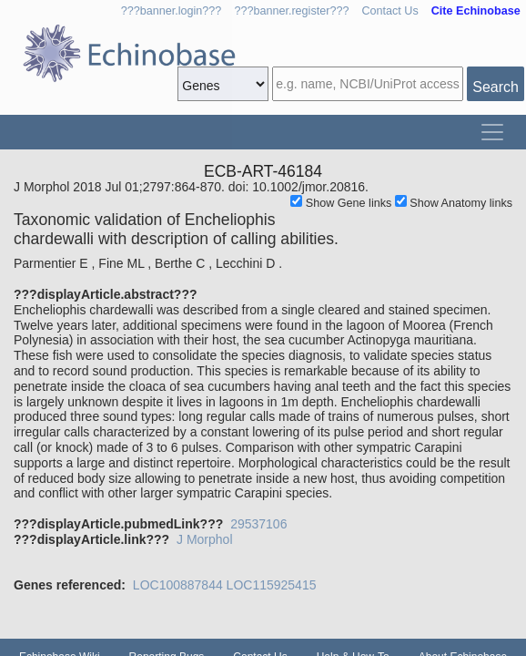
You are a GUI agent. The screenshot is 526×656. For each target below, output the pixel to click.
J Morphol (204, 539)
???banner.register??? (291, 11)
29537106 (258, 524)
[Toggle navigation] (492, 132)
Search (495, 87)
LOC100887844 (178, 585)
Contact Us (389, 11)
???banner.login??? (171, 11)
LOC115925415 (272, 585)
